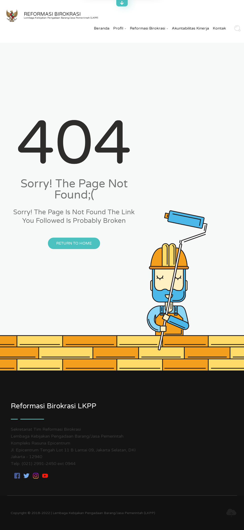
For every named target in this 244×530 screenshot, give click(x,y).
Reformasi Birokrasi (149, 28)
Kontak (219, 28)
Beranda (101, 28)
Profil (119, 28)
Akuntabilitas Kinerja (190, 28)
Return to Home (74, 243)
